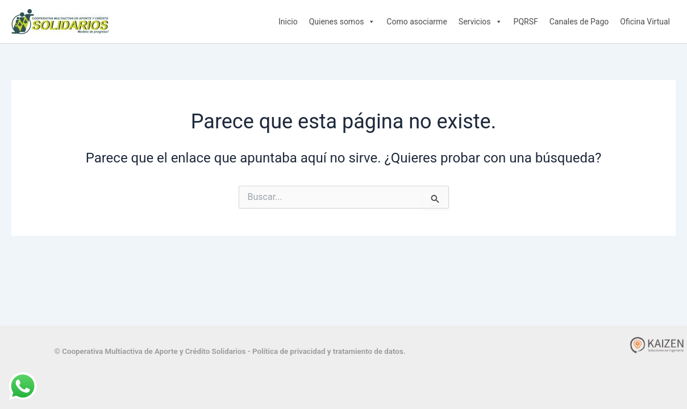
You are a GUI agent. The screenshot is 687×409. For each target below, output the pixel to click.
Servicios (480, 21)
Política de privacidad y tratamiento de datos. (329, 351)
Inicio (288, 21)
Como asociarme (416, 21)
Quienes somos (342, 21)
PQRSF (526, 21)
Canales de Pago (579, 21)
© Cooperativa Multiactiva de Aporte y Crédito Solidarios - (153, 351)
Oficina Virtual (645, 21)
